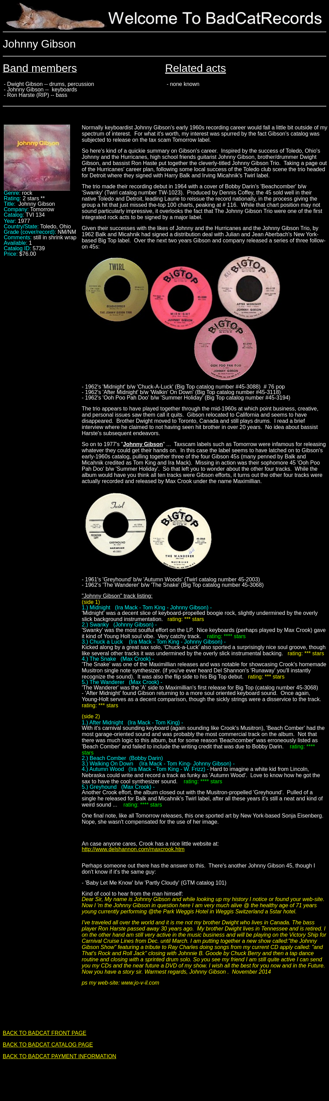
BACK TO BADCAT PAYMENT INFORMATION (59, 1056)
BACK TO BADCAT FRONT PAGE (45, 1033)
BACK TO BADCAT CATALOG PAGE (48, 1045)
